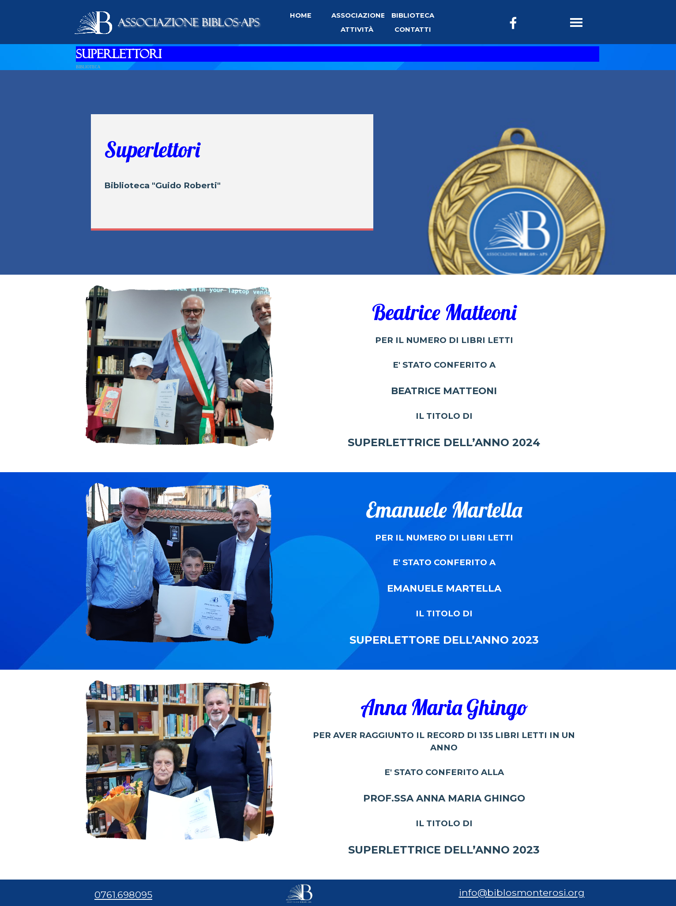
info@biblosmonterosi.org (522, 892)
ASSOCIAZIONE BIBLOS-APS (188, 22)
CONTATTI (412, 30)
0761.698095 (123, 894)
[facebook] (513, 23)
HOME (301, 15)
